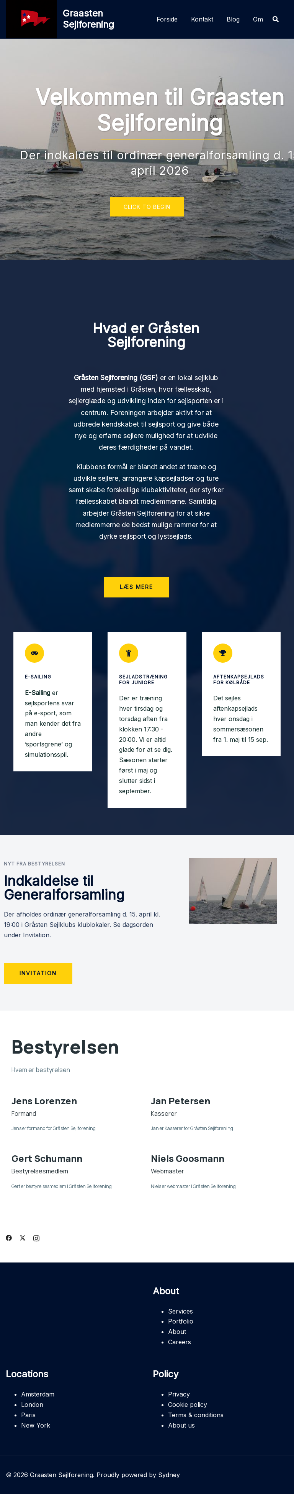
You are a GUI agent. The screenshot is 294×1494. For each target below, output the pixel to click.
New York (35, 1425)
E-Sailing (38, 677)
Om (258, 19)
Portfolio (180, 1321)
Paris (28, 1415)
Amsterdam (37, 1394)
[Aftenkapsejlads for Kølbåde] (222, 653)
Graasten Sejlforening (88, 19)
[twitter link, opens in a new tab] (23, 1237)
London (32, 1404)
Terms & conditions (196, 1415)
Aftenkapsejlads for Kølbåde (238, 679)
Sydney (169, 1475)
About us (181, 1425)
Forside (167, 19)
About (177, 1331)
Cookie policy (187, 1404)
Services (180, 1311)
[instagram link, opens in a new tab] (36, 1237)
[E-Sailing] (34, 653)
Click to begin (147, 207)
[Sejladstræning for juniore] (128, 653)
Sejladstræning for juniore (143, 679)
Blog (233, 19)
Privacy (179, 1394)
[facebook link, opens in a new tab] (9, 1237)
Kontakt (202, 19)
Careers (179, 1342)
